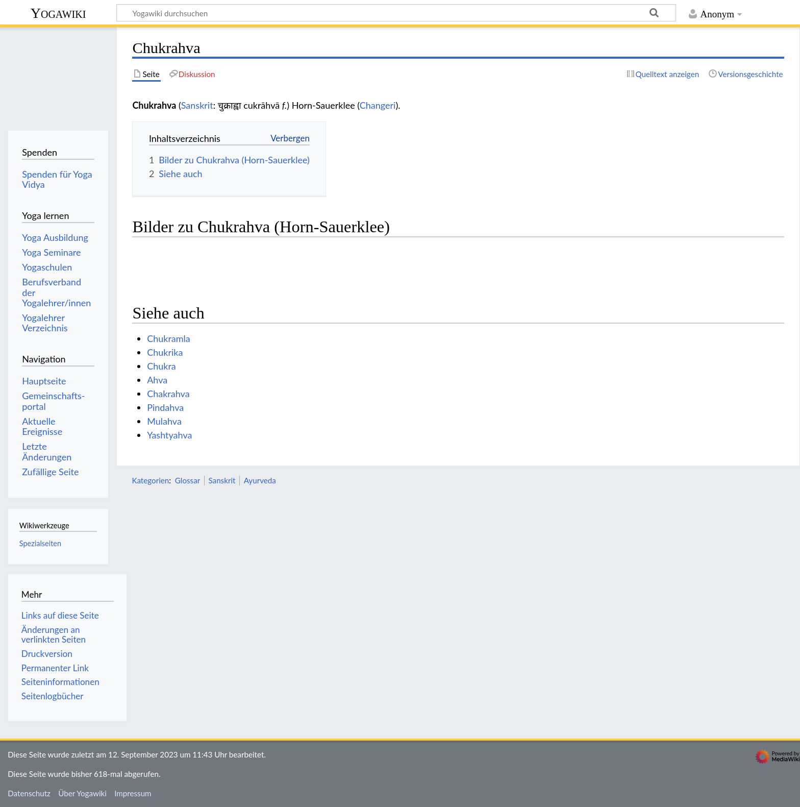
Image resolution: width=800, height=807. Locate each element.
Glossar (187, 480)
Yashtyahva (169, 435)
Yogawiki (58, 13)
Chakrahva (168, 393)
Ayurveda (260, 480)
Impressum (133, 793)
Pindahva (165, 407)
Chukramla (168, 338)
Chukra (161, 366)
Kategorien (150, 480)
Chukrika (165, 352)
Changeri (378, 105)
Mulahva (164, 421)
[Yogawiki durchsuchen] (396, 13)
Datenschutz (29, 793)
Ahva (157, 379)
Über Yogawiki (82, 793)
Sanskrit (197, 105)
